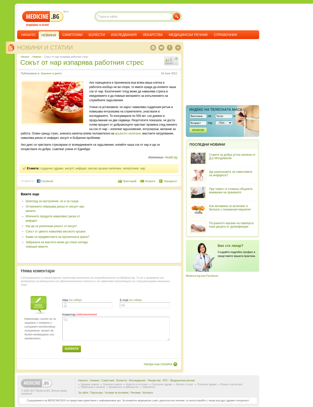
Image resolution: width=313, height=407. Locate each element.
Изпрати (150, 181)
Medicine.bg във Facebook (202, 275)
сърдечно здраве (51, 168)
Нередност (170, 181)
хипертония (131, 168)
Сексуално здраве (162, 384)
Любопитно (149, 387)
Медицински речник (188, 35)
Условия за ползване (116, 392)
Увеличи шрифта (176, 58)
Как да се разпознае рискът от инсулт (51, 226)
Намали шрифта (176, 63)
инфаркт (81, 168)
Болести (97, 35)
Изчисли (198, 130)
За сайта (83, 392)
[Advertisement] (137, 226)
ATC (165, 380)
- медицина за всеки (43, 18)
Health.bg (171, 157)
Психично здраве (207, 384)
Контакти (148, 392)
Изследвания (124, 35)
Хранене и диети (51, 73)
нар (142, 168)
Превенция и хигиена (93, 387)
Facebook (45, 181)
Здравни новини (90, 384)
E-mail (124, 300)
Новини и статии (45, 47)
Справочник (225, 35)
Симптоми (72, 35)
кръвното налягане (128, 133)
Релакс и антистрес (232, 384)
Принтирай (129, 181)
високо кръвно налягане (104, 168)
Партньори (96, 392)
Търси (176, 16)
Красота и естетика (137, 384)
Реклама (135, 392)
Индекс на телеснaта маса (215, 109)
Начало (28, 35)
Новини (37, 56)
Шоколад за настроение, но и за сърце (52, 201)
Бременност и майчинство (124, 387)
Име (65, 300)
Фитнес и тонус (184, 384)
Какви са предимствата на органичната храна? (57, 237)
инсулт (69, 168)
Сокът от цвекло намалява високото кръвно (56, 231)
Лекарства (153, 35)
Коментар (69, 314)
